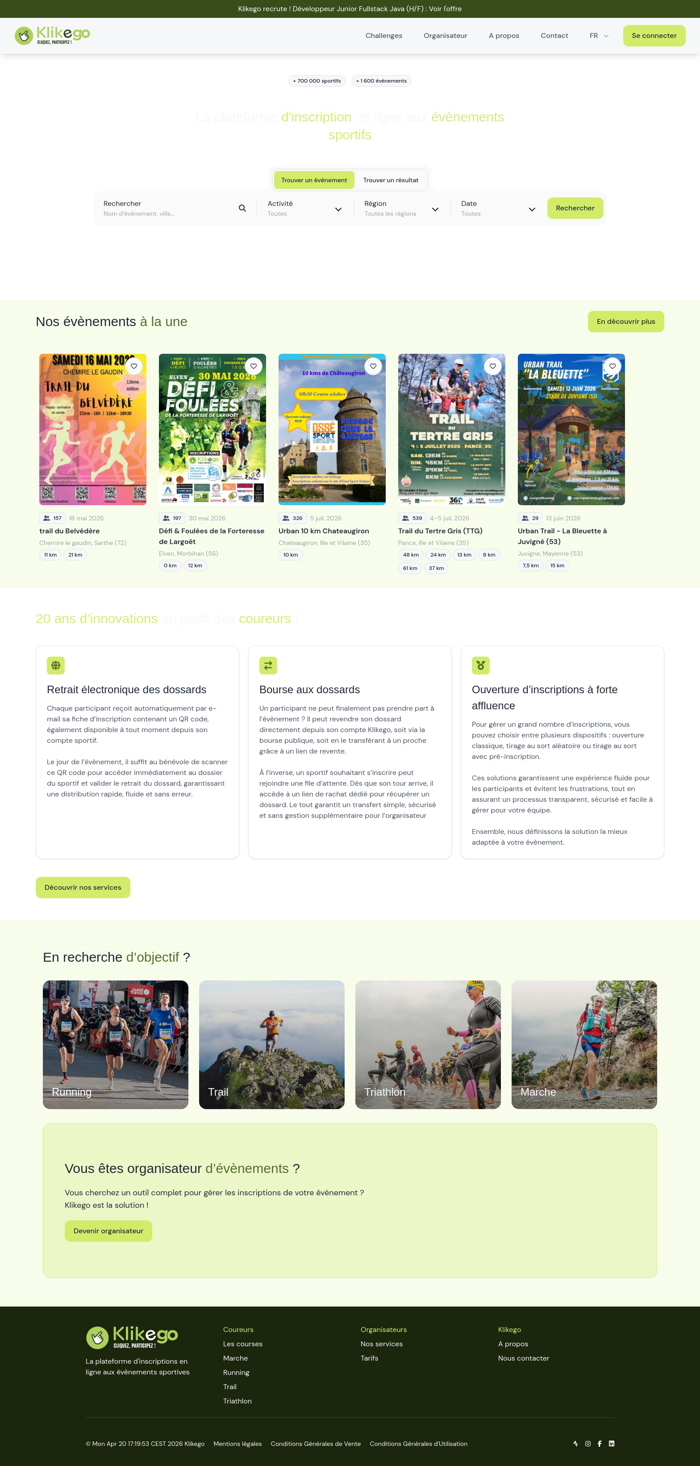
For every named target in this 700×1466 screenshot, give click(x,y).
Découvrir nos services (83, 887)
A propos (504, 35)
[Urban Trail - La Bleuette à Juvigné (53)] (571, 464)
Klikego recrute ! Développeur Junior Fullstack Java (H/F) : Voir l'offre (350, 8)
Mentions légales (237, 1444)
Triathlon (237, 1401)
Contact (555, 35)
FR (600, 35)
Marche (235, 1358)
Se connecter (654, 35)
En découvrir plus (626, 321)
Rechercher (575, 208)
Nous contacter (524, 1358)
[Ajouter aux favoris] (134, 366)
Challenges (384, 35)
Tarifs (369, 1358)
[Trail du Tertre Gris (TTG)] (452, 464)
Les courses (242, 1344)
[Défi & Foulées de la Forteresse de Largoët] (212, 464)
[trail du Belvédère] (93, 464)
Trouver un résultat (391, 180)
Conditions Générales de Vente (316, 1444)
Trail (230, 1386)
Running (236, 1372)
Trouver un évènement (314, 180)
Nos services (382, 1344)
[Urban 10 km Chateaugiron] (332, 464)
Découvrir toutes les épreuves (350, 273)
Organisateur (445, 35)
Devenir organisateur (108, 1231)
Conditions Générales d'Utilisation (418, 1444)
